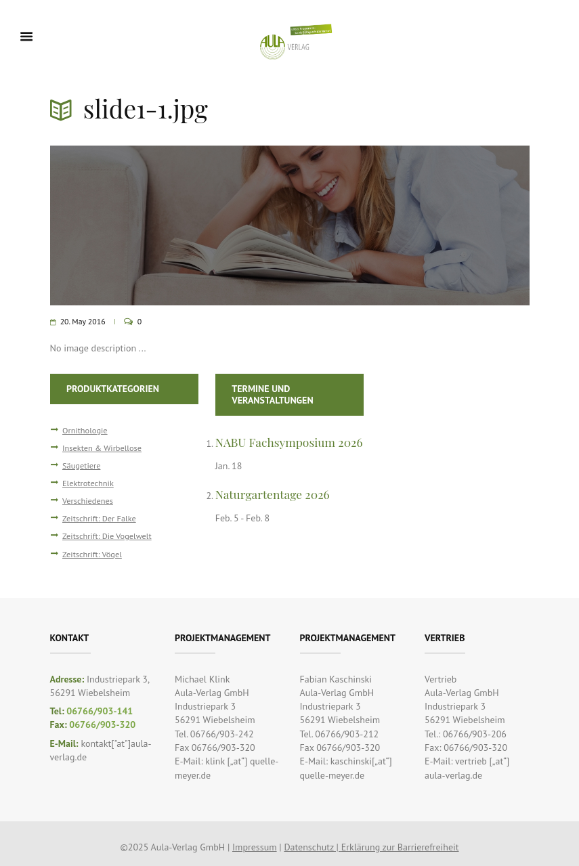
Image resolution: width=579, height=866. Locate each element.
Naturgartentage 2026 (272, 494)
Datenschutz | (312, 847)
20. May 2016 (83, 321)
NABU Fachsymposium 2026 (289, 442)
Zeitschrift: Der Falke (99, 518)
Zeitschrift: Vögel (92, 553)
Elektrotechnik (88, 482)
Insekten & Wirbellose (102, 447)
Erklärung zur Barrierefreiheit (400, 847)
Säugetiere (81, 465)
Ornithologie (85, 430)
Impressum (254, 847)
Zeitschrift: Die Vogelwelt (107, 535)
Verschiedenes (87, 500)
